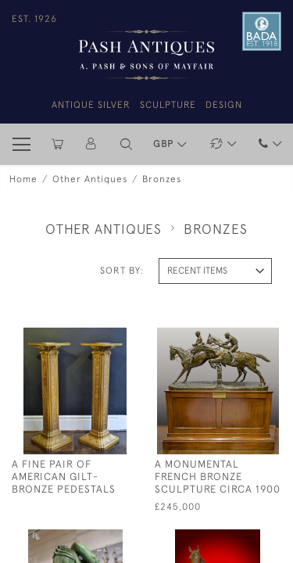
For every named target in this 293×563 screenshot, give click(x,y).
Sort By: (122, 270)
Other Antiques (89, 179)
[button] (126, 144)
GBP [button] (165, 143)
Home (23, 179)
